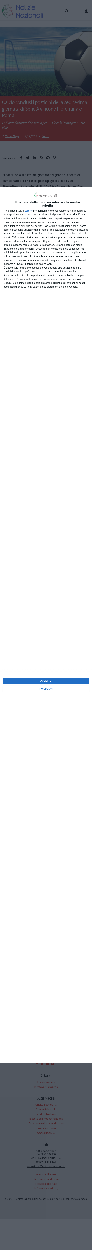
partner (29, 211)
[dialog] (46, 625)
